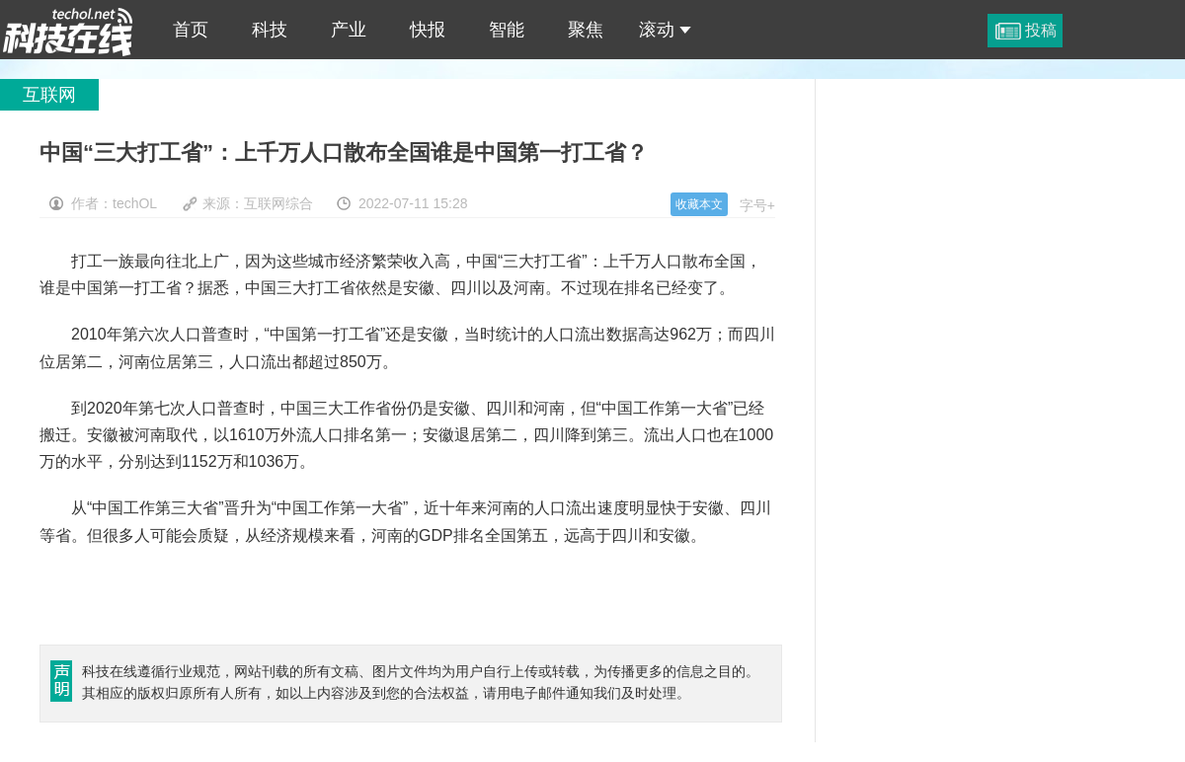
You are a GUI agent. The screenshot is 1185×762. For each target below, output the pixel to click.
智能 (506, 29)
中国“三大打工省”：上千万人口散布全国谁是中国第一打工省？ (68, 29)
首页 (190, 29)
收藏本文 (699, 204)
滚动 (665, 29)
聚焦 (585, 29)
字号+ (757, 205)
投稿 (1041, 30)
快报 (427, 29)
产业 (348, 29)
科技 (269, 29)
